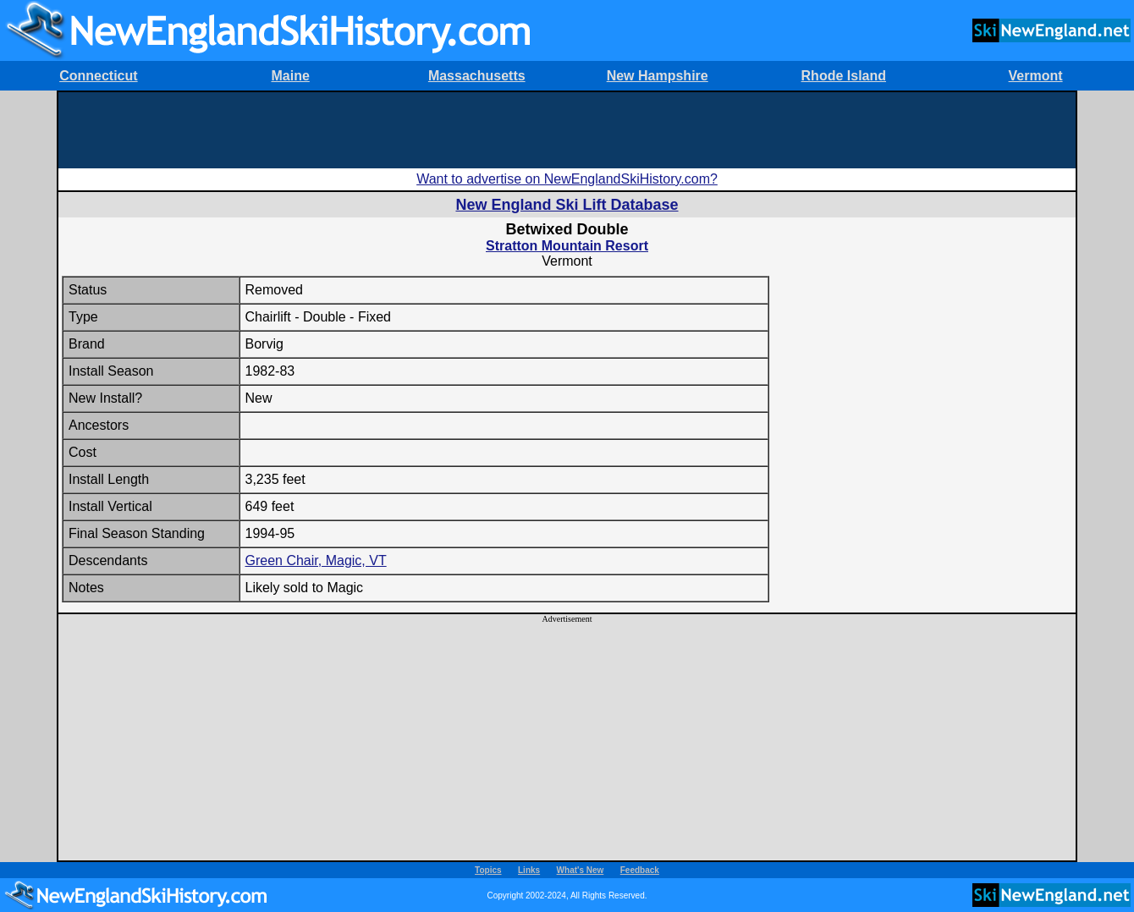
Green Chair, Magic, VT (316, 560)
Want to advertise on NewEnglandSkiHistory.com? (567, 179)
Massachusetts (477, 76)
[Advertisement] (567, 130)
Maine (290, 76)
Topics (488, 870)
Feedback (639, 870)
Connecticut (98, 76)
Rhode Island (843, 76)
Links (529, 870)
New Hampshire (657, 76)
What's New (580, 870)
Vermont (1036, 76)
